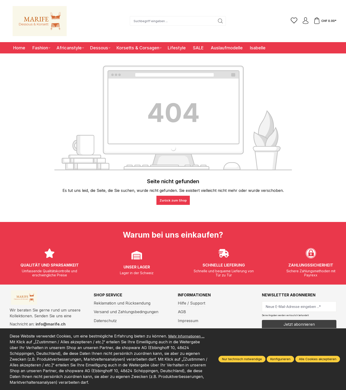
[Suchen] (219, 21)
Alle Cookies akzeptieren (317, 359)
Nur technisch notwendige (242, 359)
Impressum (188, 320)
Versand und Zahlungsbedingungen (126, 311)
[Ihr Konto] (304, 21)
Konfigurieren (280, 359)
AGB (182, 311)
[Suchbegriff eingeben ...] (171, 21)
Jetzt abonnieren (299, 324)
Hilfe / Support (191, 303)
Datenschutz (105, 320)
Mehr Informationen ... (30, 341)
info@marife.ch (51, 325)
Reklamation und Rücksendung (122, 303)
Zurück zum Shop (173, 200)
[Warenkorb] (324, 21)
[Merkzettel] (292, 21)
